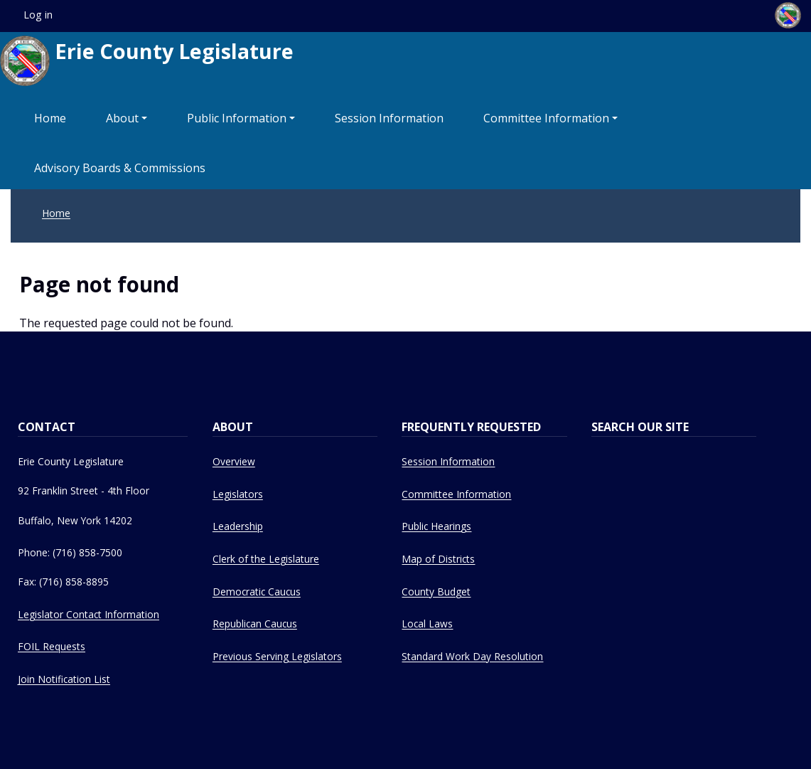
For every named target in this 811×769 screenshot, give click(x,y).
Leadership (238, 526)
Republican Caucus (255, 623)
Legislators (238, 494)
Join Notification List (64, 679)
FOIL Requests (51, 646)
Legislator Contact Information (88, 614)
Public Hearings (436, 526)
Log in (38, 14)
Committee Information (546, 118)
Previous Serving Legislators (277, 656)
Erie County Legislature (147, 61)
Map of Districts (438, 559)
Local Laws (427, 623)
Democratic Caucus (257, 591)
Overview (234, 461)
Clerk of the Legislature (266, 559)
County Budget (436, 591)
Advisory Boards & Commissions (119, 168)
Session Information (389, 118)
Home (50, 118)
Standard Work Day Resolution (472, 656)
